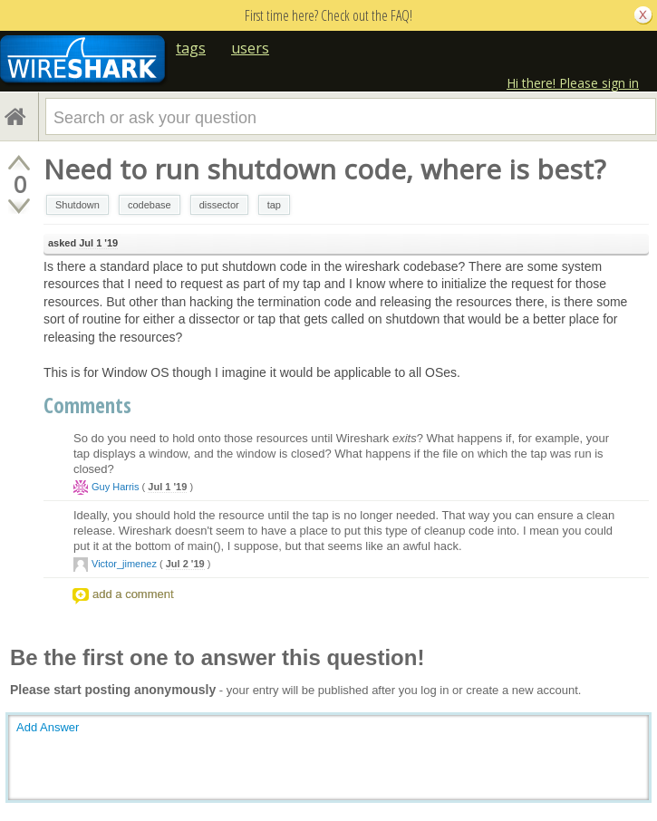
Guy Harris (116, 486)
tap (274, 204)
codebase (149, 204)
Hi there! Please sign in (573, 83)
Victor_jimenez (124, 563)
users (250, 48)
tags (191, 48)
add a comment (133, 594)
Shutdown (77, 204)
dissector (219, 204)
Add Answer (47, 727)
